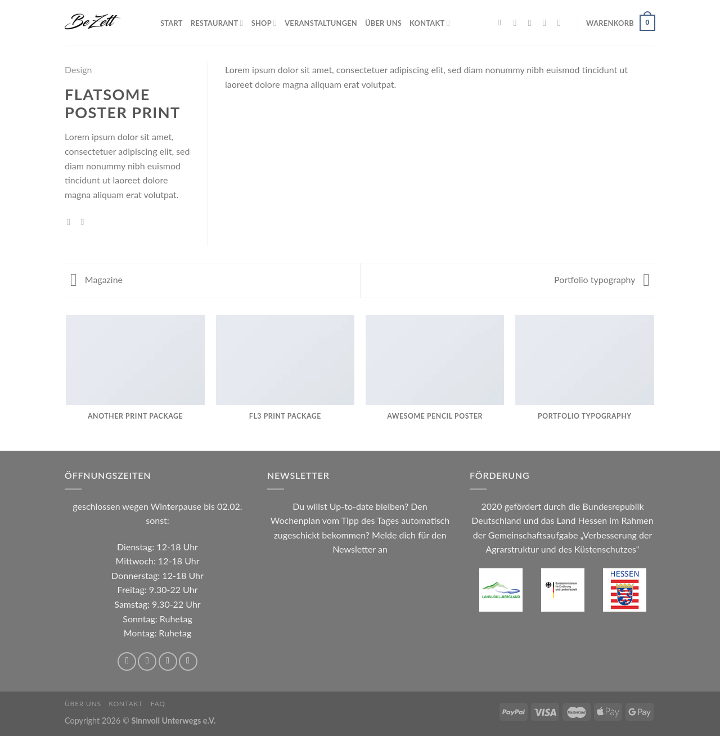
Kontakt (430, 22)
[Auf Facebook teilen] (71, 222)
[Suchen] (502, 22)
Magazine (96, 279)
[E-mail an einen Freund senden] (85, 222)
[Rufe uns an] (561, 22)
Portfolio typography (602, 279)
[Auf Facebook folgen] (518, 22)
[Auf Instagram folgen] (532, 22)
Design (78, 69)
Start (171, 23)
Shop (264, 22)
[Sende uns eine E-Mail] (547, 22)
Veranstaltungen (321, 23)
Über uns (383, 23)
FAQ (158, 703)
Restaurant (217, 22)
